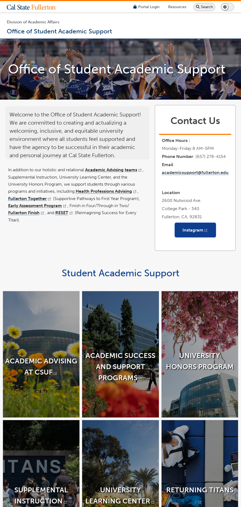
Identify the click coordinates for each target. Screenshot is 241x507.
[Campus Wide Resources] (177, 7)
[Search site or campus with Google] (204, 7)
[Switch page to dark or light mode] (227, 7)
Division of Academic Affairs (33, 22)
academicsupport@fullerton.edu (195, 172)
